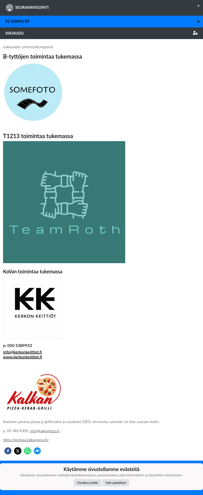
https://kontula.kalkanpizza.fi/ (26, 439)
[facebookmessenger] (37, 451)
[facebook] (8, 451)
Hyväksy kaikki (87, 482)
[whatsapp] (27, 451)
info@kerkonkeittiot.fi (22, 351)
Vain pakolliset (115, 482)
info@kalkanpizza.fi (44, 430)
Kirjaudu (101, 33)
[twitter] (17, 451)
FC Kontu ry (104, 21)
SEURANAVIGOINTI (104, 6)
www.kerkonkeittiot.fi (22, 356)
